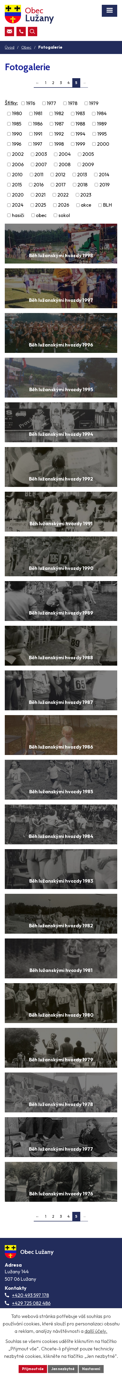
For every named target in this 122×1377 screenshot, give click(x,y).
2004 (65, 154)
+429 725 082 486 (31, 1303)
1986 (38, 124)
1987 (59, 124)
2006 (18, 164)
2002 (18, 154)
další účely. (96, 1331)
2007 (41, 164)
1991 (38, 134)
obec (41, 215)
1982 (59, 114)
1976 (30, 103)
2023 (85, 195)
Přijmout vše (33, 1369)
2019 (104, 185)
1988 (80, 124)
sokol (64, 215)
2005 (88, 154)
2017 (61, 185)
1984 (102, 114)
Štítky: (11, 103)
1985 (16, 124)
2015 (17, 185)
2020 (18, 195)
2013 (82, 175)
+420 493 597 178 (30, 1295)
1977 (51, 103)
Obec (26, 47)
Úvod (9, 47)
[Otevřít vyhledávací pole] (32, 31)
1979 (93, 103)
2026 (63, 205)
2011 (38, 175)
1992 (59, 134)
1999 (80, 144)
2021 (40, 195)
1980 (17, 114)
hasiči (18, 215)
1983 (80, 114)
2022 (63, 195)
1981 (38, 114)
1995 (102, 134)
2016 (38, 185)
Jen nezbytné (62, 1369)
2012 (60, 175)
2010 (17, 175)
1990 (17, 134)
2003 (41, 154)
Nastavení (91, 1369)
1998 (59, 144)
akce (86, 205)
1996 (16, 144)
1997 (37, 144)
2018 (82, 185)
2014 (104, 175)
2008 (64, 164)
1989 (102, 124)
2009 (88, 164)
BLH (107, 205)
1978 (72, 103)
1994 (80, 134)
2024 (17, 205)
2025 (40, 205)
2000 (103, 144)
